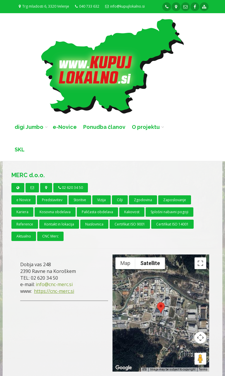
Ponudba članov (104, 127)
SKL (20, 149)
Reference (24, 224)
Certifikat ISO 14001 (172, 224)
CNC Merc (50, 236)
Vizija (101, 199)
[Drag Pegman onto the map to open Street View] (200, 359)
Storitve (80, 199)
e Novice (23, 199)
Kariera (22, 211)
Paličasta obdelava (97, 211)
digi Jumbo (29, 127)
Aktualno (23, 236)
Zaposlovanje (174, 199)
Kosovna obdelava (55, 211)
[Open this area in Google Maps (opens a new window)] (123, 368)
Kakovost (131, 211)
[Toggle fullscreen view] (200, 263)
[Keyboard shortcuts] (144, 369)
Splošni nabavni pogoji (169, 211)
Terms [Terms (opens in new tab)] (203, 369)
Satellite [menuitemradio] (150, 263)
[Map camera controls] (200, 337)
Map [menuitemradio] (125, 263)
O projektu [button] (146, 127)
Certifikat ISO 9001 (130, 224)
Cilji (120, 199)
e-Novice (65, 127)
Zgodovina (143, 199)
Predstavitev (52, 199)
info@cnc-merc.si (54, 284)
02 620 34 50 (70, 187)
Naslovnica (94, 224)
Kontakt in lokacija (59, 224)
